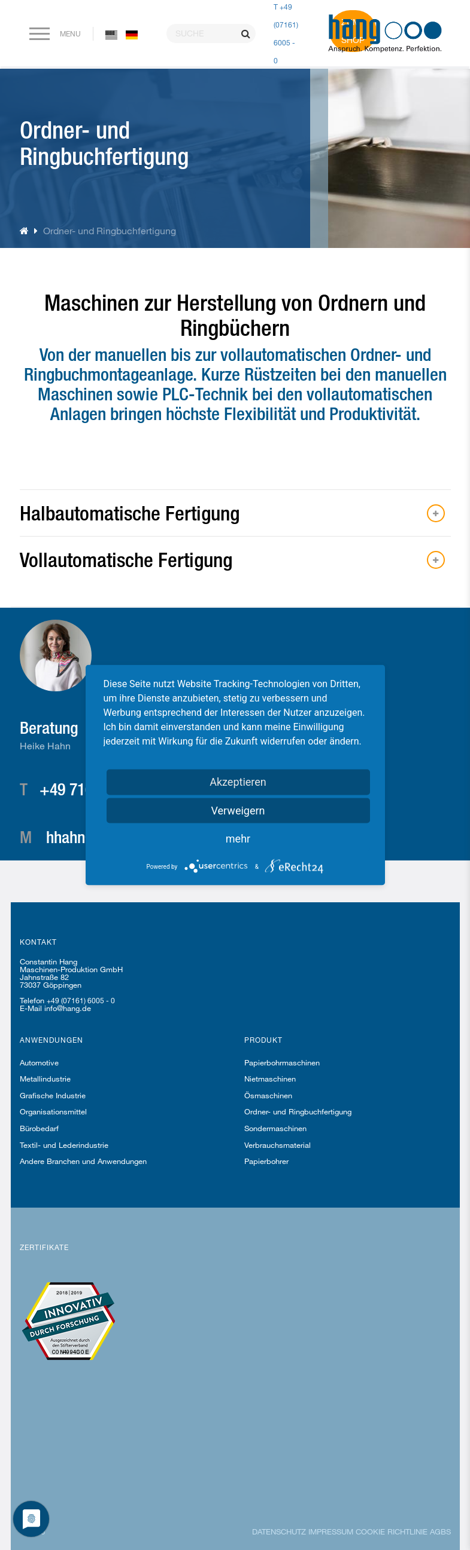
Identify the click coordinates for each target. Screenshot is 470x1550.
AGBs (440, 1531)
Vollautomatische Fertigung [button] (126, 559)
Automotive (39, 1062)
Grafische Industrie (53, 1095)
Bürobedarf (39, 1128)
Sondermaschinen (275, 1128)
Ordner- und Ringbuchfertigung (297, 1111)
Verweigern (238, 810)
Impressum (330, 1531)
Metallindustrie (45, 1078)
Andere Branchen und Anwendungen (83, 1161)
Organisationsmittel (53, 1111)
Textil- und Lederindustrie (64, 1145)
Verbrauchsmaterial (277, 1145)
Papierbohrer (266, 1161)
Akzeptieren (238, 782)
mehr (238, 838)
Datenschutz (279, 1531)
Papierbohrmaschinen (282, 1062)
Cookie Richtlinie (391, 1531)
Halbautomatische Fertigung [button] (129, 513)
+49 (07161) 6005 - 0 (81, 1000)
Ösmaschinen (268, 1095)
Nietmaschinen (270, 1078)
